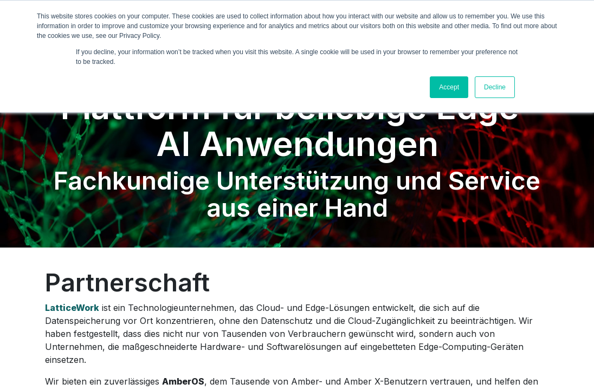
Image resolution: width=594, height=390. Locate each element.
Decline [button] (495, 87)
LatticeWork (72, 307)
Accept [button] (449, 87)
